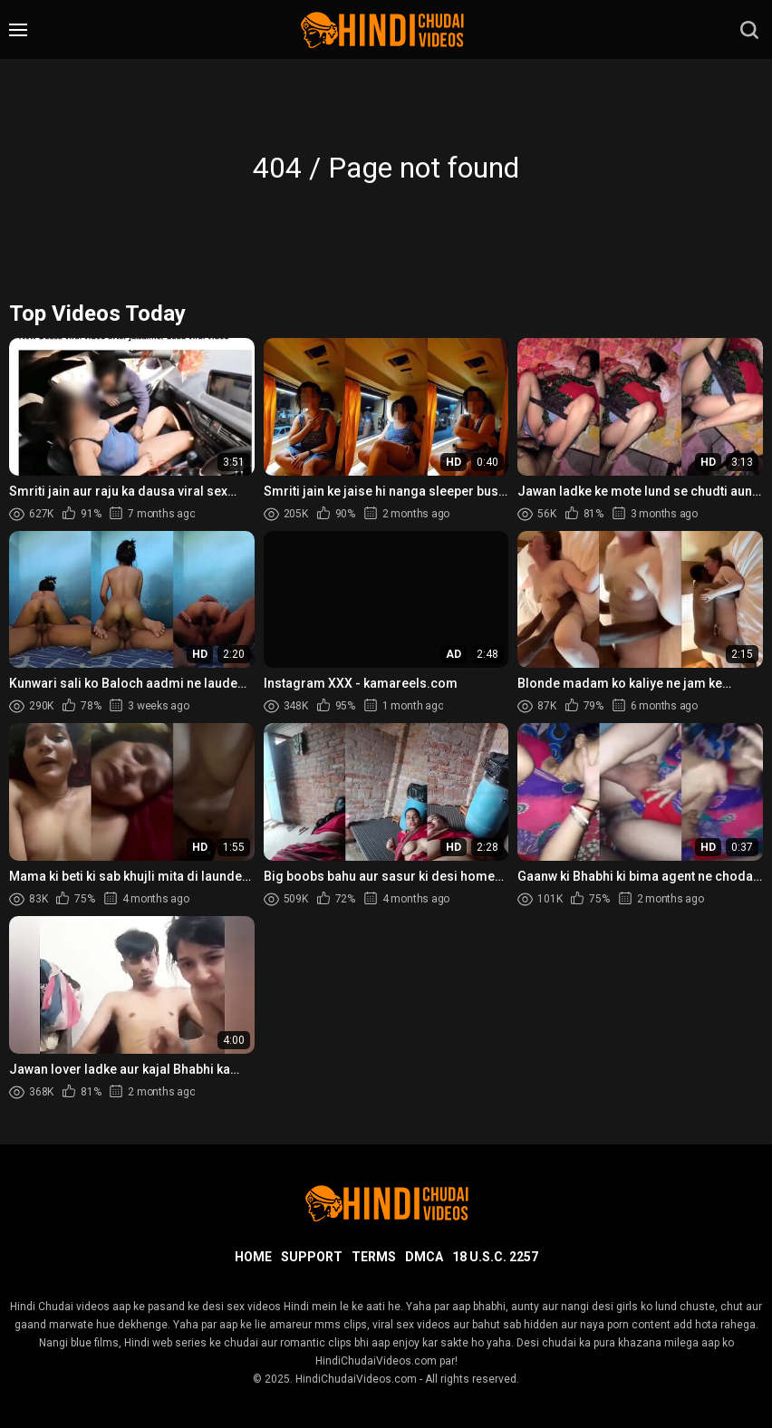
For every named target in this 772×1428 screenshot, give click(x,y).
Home (253, 1257)
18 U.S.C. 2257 (495, 1257)
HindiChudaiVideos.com (356, 1379)
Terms (374, 1257)
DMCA (424, 1257)
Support (312, 1257)
